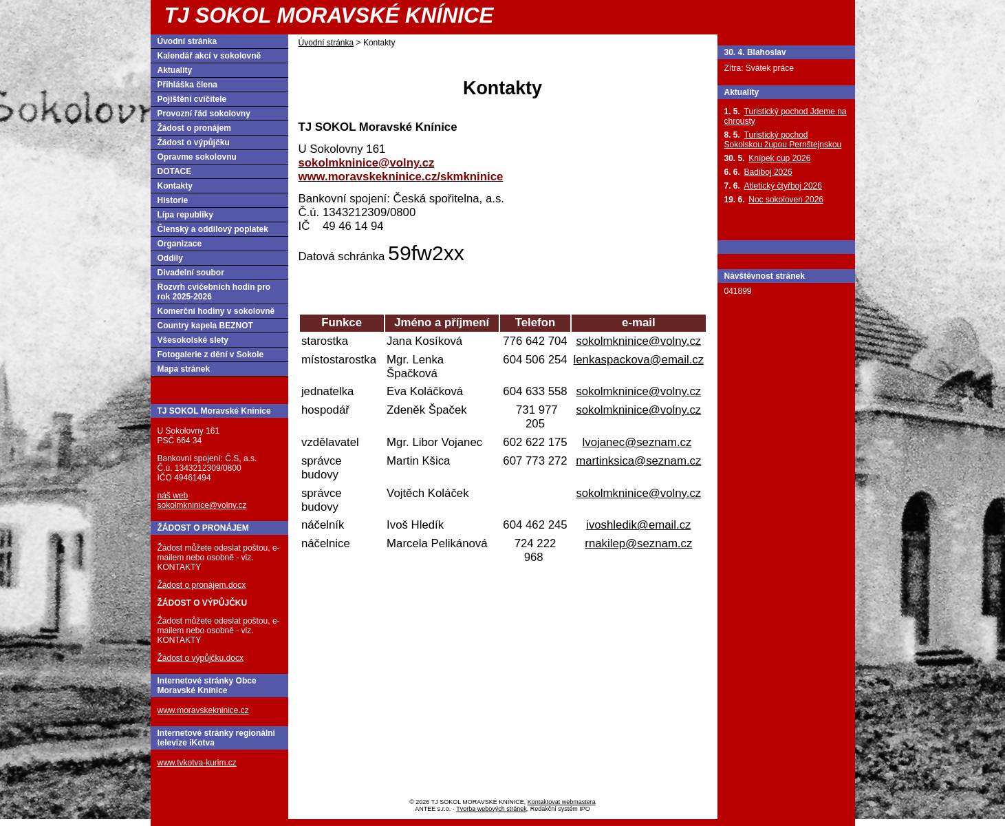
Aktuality (175, 70)
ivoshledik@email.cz (638, 524)
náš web (173, 495)
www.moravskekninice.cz (203, 710)
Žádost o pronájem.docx (202, 585)
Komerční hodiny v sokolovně (216, 311)
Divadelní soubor (191, 272)
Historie (173, 200)
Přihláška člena (187, 84)
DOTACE (175, 171)
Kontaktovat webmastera (562, 801)
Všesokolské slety (193, 340)
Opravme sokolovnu (197, 157)
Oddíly (170, 258)
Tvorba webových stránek (491, 808)
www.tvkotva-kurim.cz (197, 762)
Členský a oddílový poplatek (213, 229)
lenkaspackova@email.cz (639, 359)
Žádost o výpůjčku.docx (201, 658)
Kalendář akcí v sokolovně (209, 56)
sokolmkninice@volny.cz (638, 341)
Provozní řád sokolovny (204, 113)
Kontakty (175, 186)
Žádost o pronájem (194, 128)
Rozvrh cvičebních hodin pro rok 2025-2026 (214, 291)
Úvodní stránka (326, 42)
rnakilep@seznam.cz (638, 543)
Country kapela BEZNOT (205, 325)
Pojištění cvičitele (192, 99)
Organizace (180, 243)
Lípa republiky (185, 215)
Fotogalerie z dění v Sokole (211, 354)
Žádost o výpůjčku (194, 142)
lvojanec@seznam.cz (637, 442)
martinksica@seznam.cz (638, 460)
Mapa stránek (184, 369)
